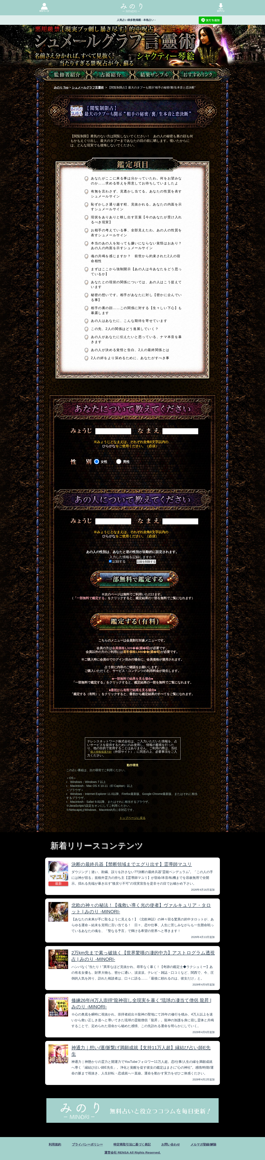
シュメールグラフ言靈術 (88, 87)
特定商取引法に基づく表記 (132, 1144)
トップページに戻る (132, 818)
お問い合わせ (172, 1144)
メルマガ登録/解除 (206, 1144)
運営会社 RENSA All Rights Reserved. (132, 1152)
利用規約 (51, 1144)
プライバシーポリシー (85, 1144)
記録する (117, 561)
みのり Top (61, 87)
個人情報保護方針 (101, 751)
